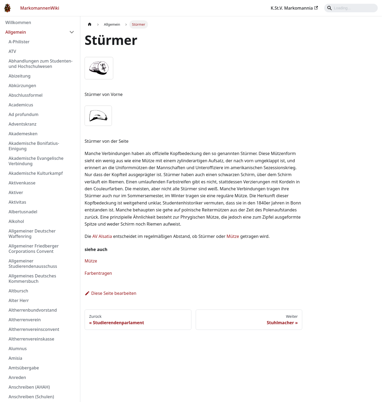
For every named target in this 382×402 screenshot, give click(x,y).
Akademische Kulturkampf (36, 173)
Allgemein (15, 32)
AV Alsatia (102, 236)
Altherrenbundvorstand (33, 310)
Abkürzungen (22, 85)
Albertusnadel (23, 212)
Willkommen (18, 22)
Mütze (232, 236)
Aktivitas (17, 202)
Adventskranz (22, 124)
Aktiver (16, 192)
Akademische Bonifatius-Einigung (34, 146)
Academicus (21, 105)
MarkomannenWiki (39, 8)
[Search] (351, 8)
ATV (12, 51)
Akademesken (23, 134)
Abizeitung (20, 76)
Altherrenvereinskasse (31, 339)
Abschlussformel (26, 95)
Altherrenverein (25, 320)
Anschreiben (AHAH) (29, 387)
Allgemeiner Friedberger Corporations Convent (34, 248)
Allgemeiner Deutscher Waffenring (32, 233)
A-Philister (19, 42)
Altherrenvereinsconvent (34, 329)
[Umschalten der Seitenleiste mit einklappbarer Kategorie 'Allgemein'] (72, 32)
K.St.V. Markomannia (294, 8)
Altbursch (18, 291)
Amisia (15, 358)
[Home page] (90, 24)
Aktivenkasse (22, 183)
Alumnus (18, 348)
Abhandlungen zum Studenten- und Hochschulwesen (41, 63)
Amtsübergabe (24, 368)
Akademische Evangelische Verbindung (36, 161)
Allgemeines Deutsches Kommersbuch (32, 278)
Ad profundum (24, 114)
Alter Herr (19, 300)
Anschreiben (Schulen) (31, 397)
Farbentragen (98, 273)
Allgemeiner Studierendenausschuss (33, 263)
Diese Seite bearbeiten (111, 293)
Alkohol (16, 221)
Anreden (17, 377)
